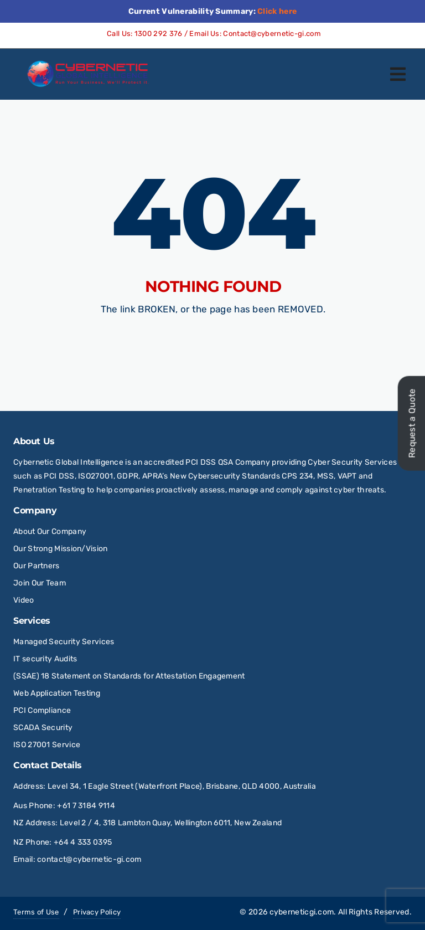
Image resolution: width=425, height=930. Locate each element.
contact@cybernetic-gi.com (89, 859)
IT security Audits (45, 659)
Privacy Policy (97, 912)
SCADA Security (44, 727)
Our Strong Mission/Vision (60, 548)
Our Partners (36, 566)
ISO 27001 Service (46, 744)
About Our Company (49, 531)
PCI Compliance (42, 710)
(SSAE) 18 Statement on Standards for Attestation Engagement (129, 676)
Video (23, 600)
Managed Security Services (64, 641)
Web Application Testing (56, 693)
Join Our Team (39, 583)
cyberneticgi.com (301, 912)
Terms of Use (36, 912)
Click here (277, 11)
